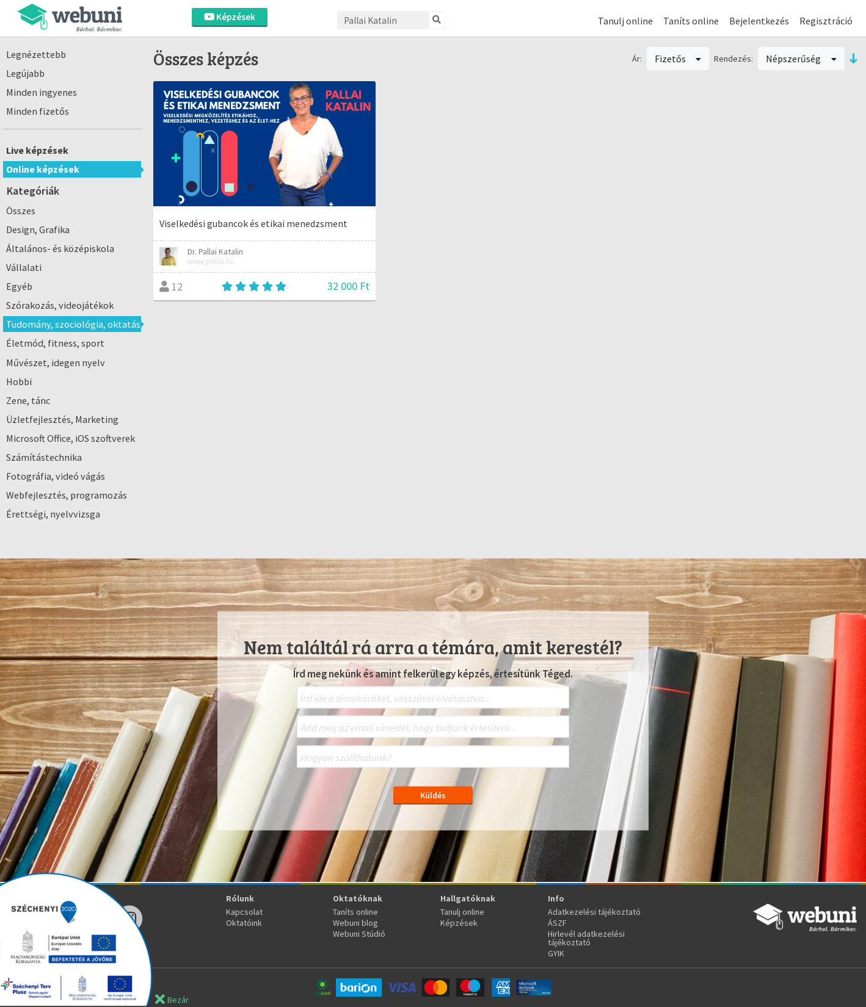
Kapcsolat (244, 911)
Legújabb (25, 73)
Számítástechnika (44, 457)
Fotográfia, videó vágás (55, 476)
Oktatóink (244, 922)
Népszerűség (801, 58)
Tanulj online (625, 21)
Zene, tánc (28, 400)
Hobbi (19, 381)
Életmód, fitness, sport (55, 343)
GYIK (556, 953)
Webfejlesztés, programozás (66, 495)
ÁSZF (557, 922)
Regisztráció (826, 21)
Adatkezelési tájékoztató (594, 911)
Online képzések (42, 169)
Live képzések (37, 150)
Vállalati (24, 267)
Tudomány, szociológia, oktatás (73, 324)
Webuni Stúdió (359, 933)
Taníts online (691, 21)
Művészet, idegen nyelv (55, 362)
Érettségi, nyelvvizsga (53, 514)
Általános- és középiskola (60, 248)
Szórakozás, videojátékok (60, 305)
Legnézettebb (36, 54)
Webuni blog (355, 922)
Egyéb (19, 286)
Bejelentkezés (759, 21)
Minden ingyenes (41, 92)
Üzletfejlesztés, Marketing (62, 419)
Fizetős (678, 58)
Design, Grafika (38, 229)
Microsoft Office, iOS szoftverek (70, 438)
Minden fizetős (37, 111)
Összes (20, 210)
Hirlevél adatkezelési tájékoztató (586, 938)
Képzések (229, 17)
